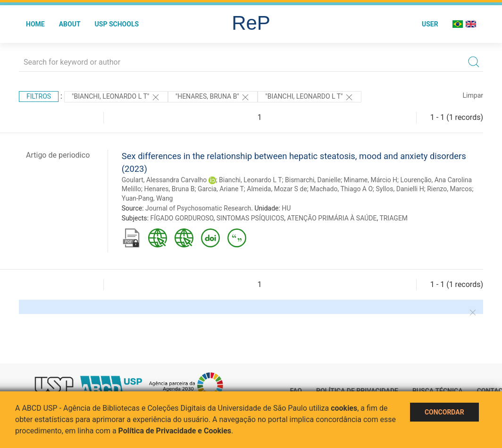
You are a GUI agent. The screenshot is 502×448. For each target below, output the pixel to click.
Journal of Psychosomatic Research (198, 208)
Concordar (444, 412)
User (430, 24)
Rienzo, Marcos (449, 189)
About (70, 24)
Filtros (38, 96)
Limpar (473, 95)
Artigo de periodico (58, 155)
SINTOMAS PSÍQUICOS (250, 218)
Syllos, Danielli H (400, 189)
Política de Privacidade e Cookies (175, 430)
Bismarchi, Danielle (313, 180)
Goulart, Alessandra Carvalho (164, 180)
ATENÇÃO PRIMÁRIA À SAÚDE (332, 218)
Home (35, 24)
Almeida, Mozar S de (277, 189)
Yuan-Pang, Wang (147, 198)
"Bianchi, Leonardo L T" (116, 97)
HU (286, 208)
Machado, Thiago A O (341, 189)
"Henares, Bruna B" (213, 97)
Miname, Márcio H (371, 180)
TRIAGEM (393, 218)
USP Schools (117, 24)
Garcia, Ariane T (221, 189)
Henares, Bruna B (169, 189)
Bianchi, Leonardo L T (250, 180)
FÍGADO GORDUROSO (181, 218)
